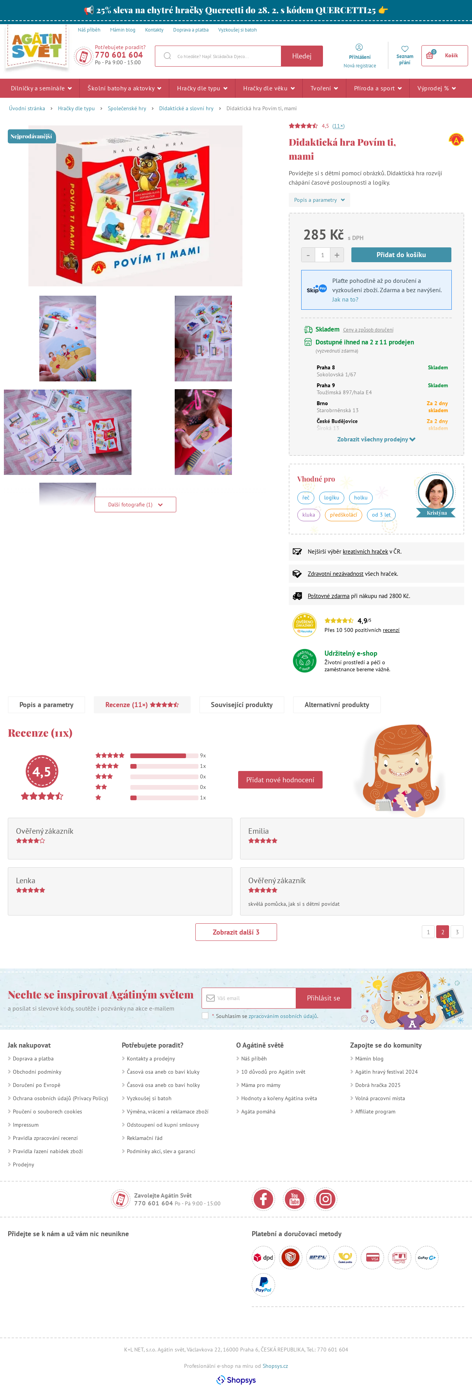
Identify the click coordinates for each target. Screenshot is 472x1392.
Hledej (302, 55)
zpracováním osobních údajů (283, 1016)
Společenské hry (127, 108)
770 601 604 (119, 55)
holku (361, 497)
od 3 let (381, 514)
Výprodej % (437, 88)
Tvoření (324, 88)
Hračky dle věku (269, 88)
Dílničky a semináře (41, 88)
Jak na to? (345, 299)
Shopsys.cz (275, 1365)
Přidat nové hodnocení (280, 779)
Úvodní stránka (27, 108)
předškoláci (343, 514)
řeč (305, 497)
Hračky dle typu (202, 88)
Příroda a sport (378, 88)
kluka (308, 514)
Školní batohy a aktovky (124, 88)
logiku (331, 497)
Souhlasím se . (265, 1016)
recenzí (391, 629)
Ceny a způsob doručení (368, 329)
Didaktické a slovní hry (186, 108)
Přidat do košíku (401, 254)
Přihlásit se (323, 997)
